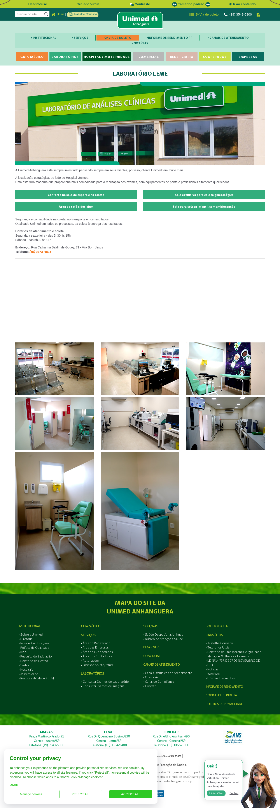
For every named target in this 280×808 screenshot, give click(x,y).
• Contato (149, 686)
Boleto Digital (217, 626)
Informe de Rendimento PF (169, 37)
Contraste (140, 4)
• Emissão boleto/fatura (97, 665)
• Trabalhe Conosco (219, 643)
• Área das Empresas (95, 647)
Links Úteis (214, 635)
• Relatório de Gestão (33, 661)
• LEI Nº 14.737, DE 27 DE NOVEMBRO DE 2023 (233, 663)
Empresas (248, 57)
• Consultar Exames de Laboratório (105, 682)
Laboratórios (65, 57)
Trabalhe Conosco (83, 14)
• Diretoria (25, 639)
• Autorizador (90, 661)
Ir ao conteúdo (242, 4)
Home (58, 14)
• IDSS (23, 652)
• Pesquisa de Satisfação (35, 656)
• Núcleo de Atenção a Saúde (163, 639)
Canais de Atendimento (228, 37)
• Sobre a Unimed (31, 634)
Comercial (148, 57)
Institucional (43, 37)
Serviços (80, 37)
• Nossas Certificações (34, 643)
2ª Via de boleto (204, 14)
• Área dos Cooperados (97, 652)
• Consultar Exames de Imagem (102, 686)
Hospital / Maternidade (107, 57)
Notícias (140, 43)
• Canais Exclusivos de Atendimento (167, 673)
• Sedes (24, 665)
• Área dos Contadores (96, 656)
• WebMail (213, 674)
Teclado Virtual (88, 4)
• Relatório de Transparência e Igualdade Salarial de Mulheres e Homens (233, 654)
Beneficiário (181, 57)
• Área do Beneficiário (95, 643)
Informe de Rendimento (224, 687)
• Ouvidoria (150, 677)
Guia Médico (32, 57)
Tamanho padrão (191, 4)
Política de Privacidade (224, 704)
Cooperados (215, 57)
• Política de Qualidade (34, 648)
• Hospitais (26, 670)
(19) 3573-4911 (40, 252)
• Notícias (212, 669)
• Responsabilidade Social (36, 678)
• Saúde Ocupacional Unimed (163, 634)
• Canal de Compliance (158, 682)
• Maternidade (28, 674)
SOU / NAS (150, 626)
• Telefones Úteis (217, 647)
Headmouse (37, 4)
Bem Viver (151, 647)
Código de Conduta (221, 695)
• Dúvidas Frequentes (220, 678)
